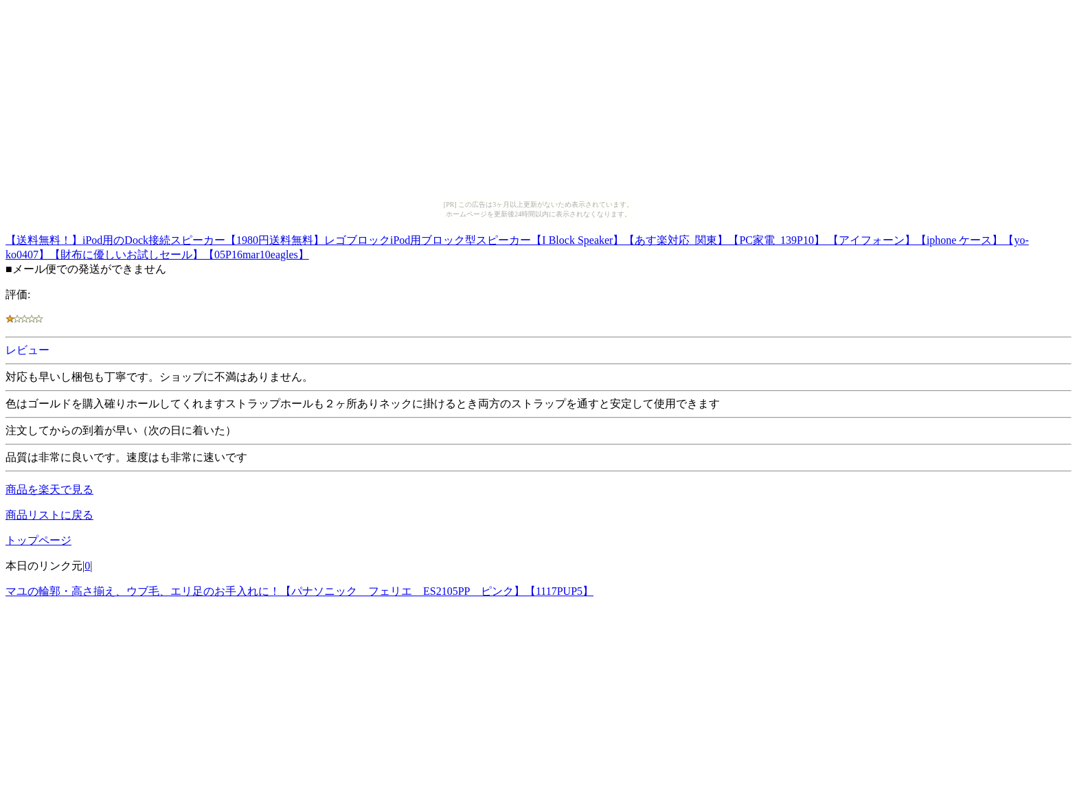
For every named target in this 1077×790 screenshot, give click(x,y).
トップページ (38, 540)
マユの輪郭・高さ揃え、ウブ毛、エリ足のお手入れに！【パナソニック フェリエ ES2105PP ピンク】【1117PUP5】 (299, 591)
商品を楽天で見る (49, 489)
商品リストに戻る (49, 515)
